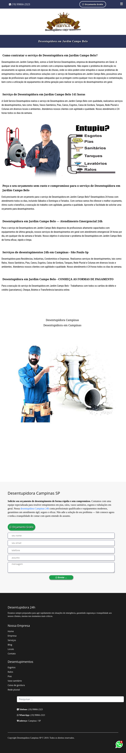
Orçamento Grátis (92, 4)
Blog (10, 644)
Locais (11, 649)
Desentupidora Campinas (62, 320)
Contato (12, 653)
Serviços (12, 640)
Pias (10, 676)
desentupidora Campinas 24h (34, 508)
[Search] (70, 699)
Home (11, 631)
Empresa (12, 635)
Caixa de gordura (16, 685)
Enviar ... (61, 577)
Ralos (10, 671)
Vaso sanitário (15, 680)
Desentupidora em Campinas (62, 325)
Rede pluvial (14, 689)
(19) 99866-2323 (19, 4)
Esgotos (12, 667)
